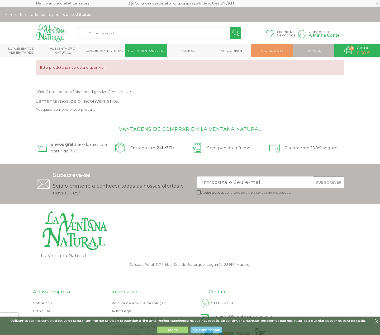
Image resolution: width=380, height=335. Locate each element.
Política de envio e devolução (139, 303)
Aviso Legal (122, 311)
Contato (218, 291)
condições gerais (237, 192)
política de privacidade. (273, 192)
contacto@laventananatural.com (241, 316)
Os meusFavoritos (286, 33)
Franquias (42, 311)
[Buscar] (159, 33)
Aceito (173, 330)
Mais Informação (206, 330)
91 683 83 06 (222, 303)
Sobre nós (42, 303)
